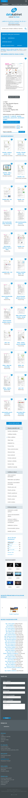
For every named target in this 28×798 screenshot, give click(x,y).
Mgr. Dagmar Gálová (11, 656)
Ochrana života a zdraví (6, 768)
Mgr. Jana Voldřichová (10, 664)
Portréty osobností (12, 458)
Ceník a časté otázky (5, 748)
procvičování (21, 117)
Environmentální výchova (13, 528)
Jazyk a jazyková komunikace (12, 475)
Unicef (2, 757)
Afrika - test (21, 365)
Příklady (3, 784)
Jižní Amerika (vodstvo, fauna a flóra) (7, 248)
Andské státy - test (7, 199)
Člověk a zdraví (11, 499)
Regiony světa (9, 50)
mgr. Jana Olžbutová (10, 630)
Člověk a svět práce (12, 496)
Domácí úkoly (11, 464)
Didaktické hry (11, 443)
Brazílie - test (21, 199)
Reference (3, 738)
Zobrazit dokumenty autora (11, 122)
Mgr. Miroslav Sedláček (10, 647)
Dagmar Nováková (10, 666)
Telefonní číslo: (6, 690)
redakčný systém (13, 791)
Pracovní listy (11, 446)
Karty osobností (11, 455)
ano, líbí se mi (10, 543)
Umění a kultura (11, 502)
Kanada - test (21, 246)
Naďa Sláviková (11, 655)
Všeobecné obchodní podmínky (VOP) (10, 750)
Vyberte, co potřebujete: (8, 700)
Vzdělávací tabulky (12, 434)
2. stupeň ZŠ (6, 116)
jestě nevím (10, 545)
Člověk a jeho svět (12, 487)
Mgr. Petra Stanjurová (10, 644)
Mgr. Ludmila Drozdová (10, 634)
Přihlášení (4, 1)
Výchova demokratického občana (13, 515)
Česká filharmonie (5, 759)
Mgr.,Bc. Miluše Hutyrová (10, 637)
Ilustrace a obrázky (12, 461)
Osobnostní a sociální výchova (13, 511)
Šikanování (3, 769)
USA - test (7, 342)
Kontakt (2, 741)
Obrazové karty (11, 452)
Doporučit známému (14, 97)
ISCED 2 (20, 49)
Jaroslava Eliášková (10, 645)
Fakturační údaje (5, 739)
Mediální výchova (12, 531)
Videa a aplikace (11, 437)
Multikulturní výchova (12, 525)
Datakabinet (3, 49)
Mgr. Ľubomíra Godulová (11, 658)
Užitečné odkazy (4, 746)
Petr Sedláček (10, 625)
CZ (26, 1)
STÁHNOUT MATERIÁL (9, 127)
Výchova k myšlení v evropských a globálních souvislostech (13, 521)
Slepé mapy (10, 440)
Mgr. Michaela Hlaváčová (10, 639)
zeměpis (5, 119)
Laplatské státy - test (7, 272)
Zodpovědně (4, 782)
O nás (2, 735)
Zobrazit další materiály (14, 423)
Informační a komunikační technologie (14, 483)
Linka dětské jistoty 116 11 (7, 779)
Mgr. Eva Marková (10, 648)
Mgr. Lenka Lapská (10, 623)
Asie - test (20, 388)
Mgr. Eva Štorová (10, 626)
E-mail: (4, 686)
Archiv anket (10, 554)
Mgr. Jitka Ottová (11, 662)
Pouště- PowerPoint (14, 614)
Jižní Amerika (6, 117)
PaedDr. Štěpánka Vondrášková (10, 653)
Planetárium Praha (5, 760)
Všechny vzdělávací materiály (12, 49)
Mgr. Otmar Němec (10, 633)
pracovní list (14, 117)
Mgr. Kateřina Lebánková (11, 670)
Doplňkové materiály (12, 467)
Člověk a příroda (11, 490)
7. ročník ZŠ (13, 116)
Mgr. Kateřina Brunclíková (10, 636)
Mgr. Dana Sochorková (10, 642)
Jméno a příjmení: (7, 681)
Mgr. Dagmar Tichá (10, 631)
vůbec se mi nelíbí (11, 549)
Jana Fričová (11, 659)
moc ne (9, 547)
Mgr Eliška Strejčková (10, 650)
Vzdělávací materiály (5, 736)
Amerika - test (20, 176)
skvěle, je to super (11, 541)
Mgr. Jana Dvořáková (10, 641)
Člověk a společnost (12, 493)
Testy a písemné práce (13, 449)
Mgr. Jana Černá (11, 652)
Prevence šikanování (5, 778)
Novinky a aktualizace (13, 431)
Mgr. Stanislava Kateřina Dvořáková (12, 667)
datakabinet (6, 726)
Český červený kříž (5, 755)
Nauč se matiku (4, 781)
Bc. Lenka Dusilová (10, 628)
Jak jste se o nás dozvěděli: (9, 695)
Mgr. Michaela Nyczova (10, 661)
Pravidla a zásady (5, 771)
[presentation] (14, 713)
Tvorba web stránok (5, 791)
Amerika (15, 50)
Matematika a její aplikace (14, 479)
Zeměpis (4, 50)
